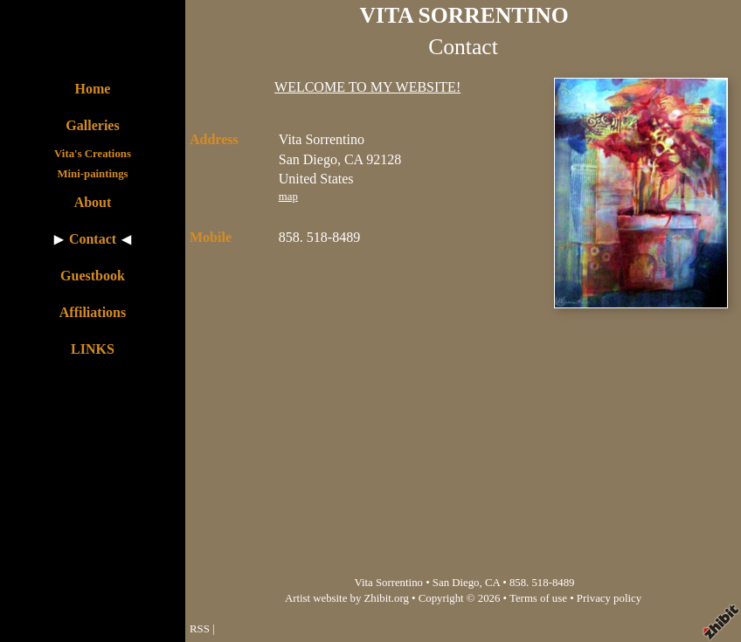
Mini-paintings (92, 174)
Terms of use (538, 598)
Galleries (92, 125)
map (288, 196)
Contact (92, 238)
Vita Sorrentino (388, 582)
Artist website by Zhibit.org (347, 598)
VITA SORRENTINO (464, 15)
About (93, 202)
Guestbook (92, 275)
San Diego (456, 582)
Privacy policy (609, 598)
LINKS (92, 349)
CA (492, 582)
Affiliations (92, 312)
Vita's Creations (92, 154)
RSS (200, 629)
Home (93, 88)
